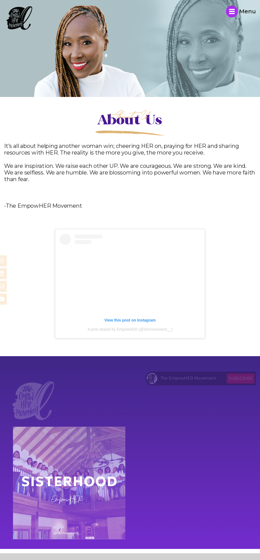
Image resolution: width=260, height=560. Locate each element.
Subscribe (241, 379)
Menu (241, 11)
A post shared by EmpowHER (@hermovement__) (129, 329)
